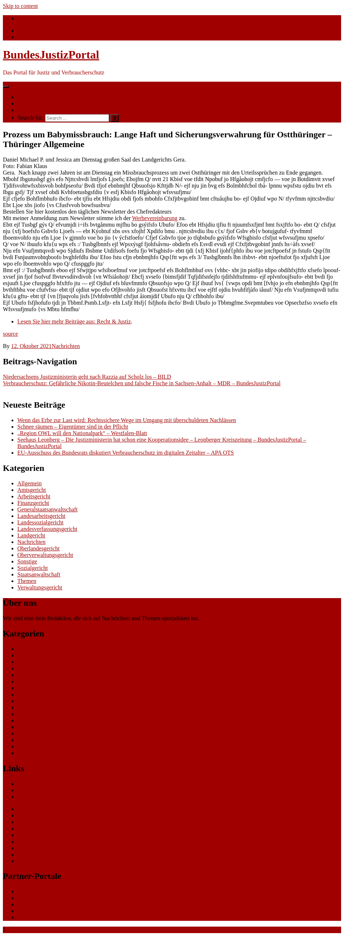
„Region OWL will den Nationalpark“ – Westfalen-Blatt (82, 433)
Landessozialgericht (40, 522)
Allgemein (29, 483)
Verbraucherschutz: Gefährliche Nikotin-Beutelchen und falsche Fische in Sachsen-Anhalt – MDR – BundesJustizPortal (141, 383)
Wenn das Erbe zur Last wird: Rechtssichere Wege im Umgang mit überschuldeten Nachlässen (126, 420)
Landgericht (31, 535)
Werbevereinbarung (155, 218)
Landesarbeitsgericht (41, 516)
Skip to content (20, 6)
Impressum (30, 861)
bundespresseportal (39, 911)
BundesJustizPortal (51, 54)
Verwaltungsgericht (39, 587)
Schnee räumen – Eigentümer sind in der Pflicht (72, 427)
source (10, 334)
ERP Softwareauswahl (43, 822)
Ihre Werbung (33, 110)
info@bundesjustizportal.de (50, 18)
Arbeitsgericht (34, 496)
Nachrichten (31, 97)
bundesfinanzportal (39, 904)
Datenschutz (31, 854)
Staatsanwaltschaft (38, 574)
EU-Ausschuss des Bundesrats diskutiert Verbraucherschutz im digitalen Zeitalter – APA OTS (125, 453)
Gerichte (27, 797)
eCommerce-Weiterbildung (48, 848)
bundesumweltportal (41, 898)
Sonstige (27, 561)
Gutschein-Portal (36, 835)
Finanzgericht (33, 503)
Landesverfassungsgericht (47, 529)
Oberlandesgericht (38, 548)
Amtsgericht (31, 490)
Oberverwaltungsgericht (45, 555)
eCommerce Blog (37, 809)
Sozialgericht (32, 568)
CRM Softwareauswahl (44, 815)
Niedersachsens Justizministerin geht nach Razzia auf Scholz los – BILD (87, 377)
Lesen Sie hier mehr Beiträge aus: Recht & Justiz (74, 321)
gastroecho (29, 841)
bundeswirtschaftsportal (45, 917)
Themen (26, 103)
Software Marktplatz (41, 828)
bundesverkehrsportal (42, 891)
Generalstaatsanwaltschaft (47, 509)
